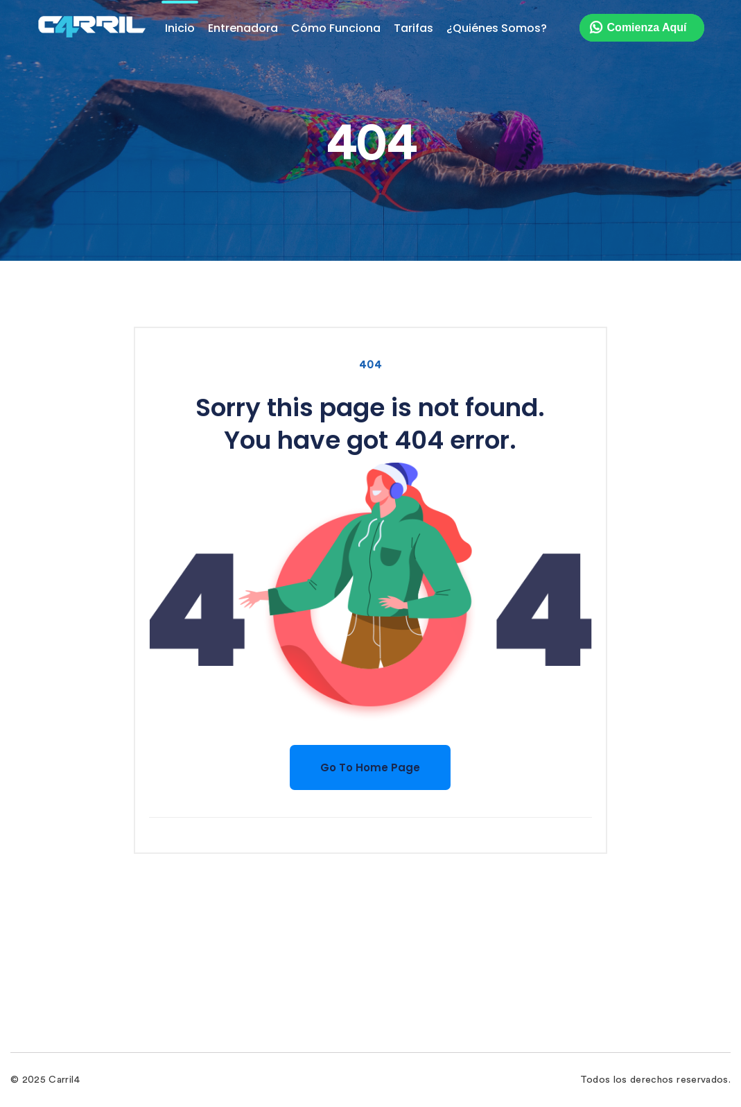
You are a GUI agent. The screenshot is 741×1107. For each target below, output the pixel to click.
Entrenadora (243, 28)
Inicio (180, 28)
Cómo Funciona (336, 28)
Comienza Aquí (647, 27)
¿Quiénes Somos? (496, 28)
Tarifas (413, 28)
